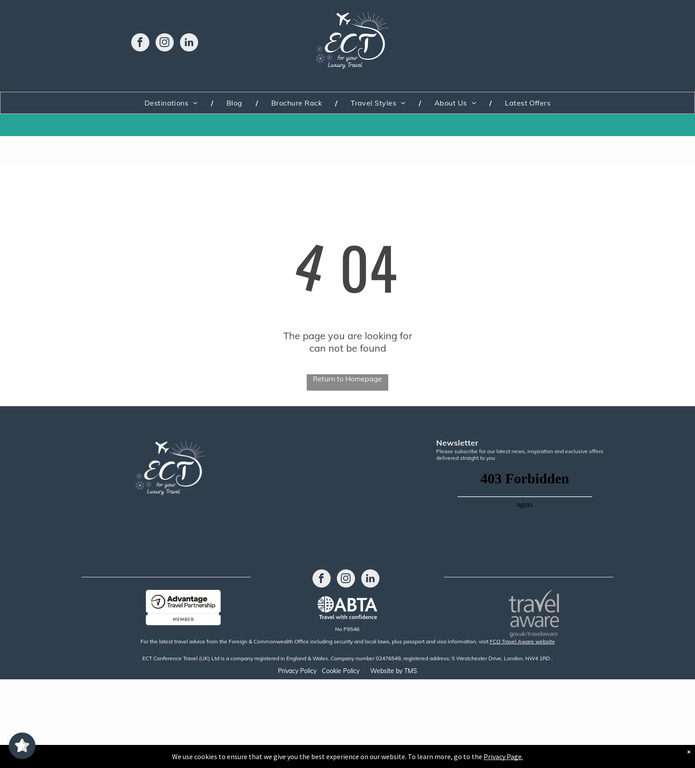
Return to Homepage (347, 378)
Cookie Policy (340, 671)
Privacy (288, 671)
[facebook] (140, 43)
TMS (410, 671)
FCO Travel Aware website (522, 641)
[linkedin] (189, 43)
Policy (308, 671)
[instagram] (165, 43)
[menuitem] (172, 102)
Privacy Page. (503, 756)
